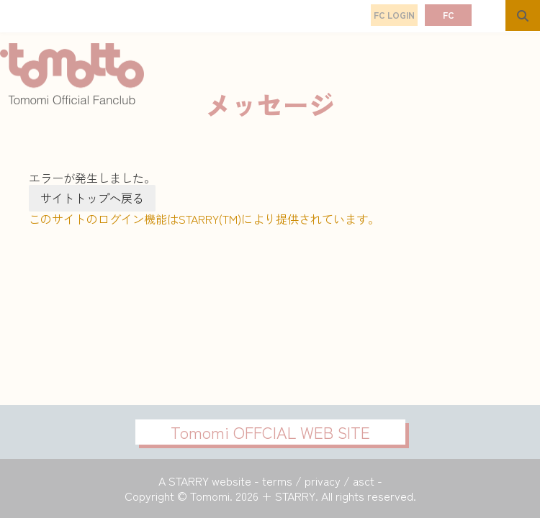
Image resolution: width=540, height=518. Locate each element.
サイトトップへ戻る (92, 197)
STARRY (188, 480)
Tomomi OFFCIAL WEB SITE (270, 431)
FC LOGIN (394, 15)
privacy (323, 480)
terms (277, 480)
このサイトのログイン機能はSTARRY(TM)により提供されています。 (204, 218)
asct (363, 480)
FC (448, 15)
